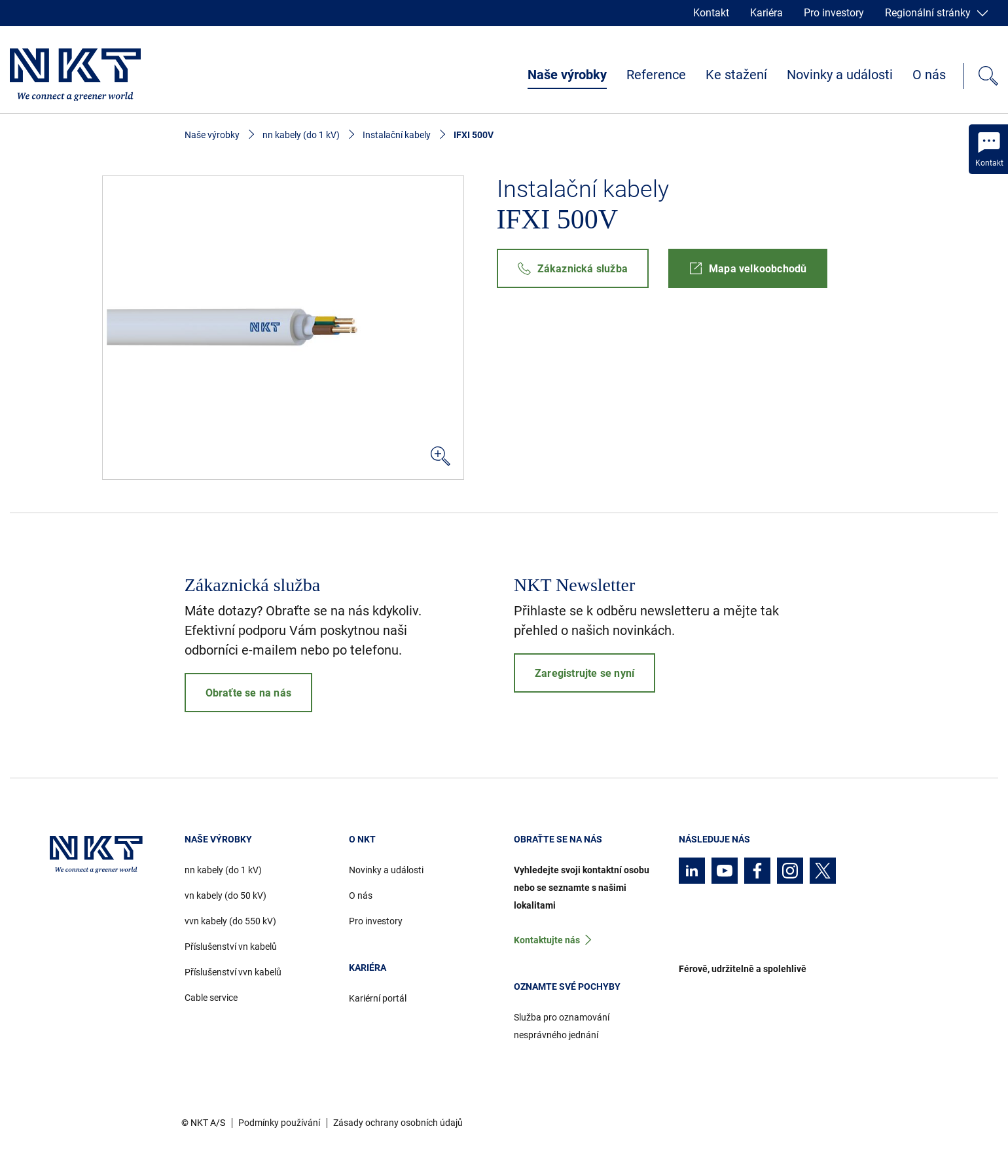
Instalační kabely (397, 135)
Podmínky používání (279, 1122)
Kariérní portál (377, 998)
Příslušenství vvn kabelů (233, 972)
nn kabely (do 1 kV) (301, 135)
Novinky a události (840, 74)
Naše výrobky (567, 74)
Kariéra (766, 13)
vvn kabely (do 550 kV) (230, 921)
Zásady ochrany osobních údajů (398, 1122)
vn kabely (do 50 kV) (225, 895)
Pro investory (834, 13)
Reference (656, 74)
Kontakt (711, 13)
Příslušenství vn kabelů (231, 946)
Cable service (211, 997)
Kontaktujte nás (547, 940)
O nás (929, 74)
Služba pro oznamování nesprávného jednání (561, 1026)
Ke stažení (736, 74)
